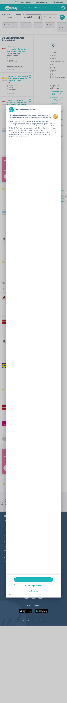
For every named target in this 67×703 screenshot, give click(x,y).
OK (33, 580)
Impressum (55, 595)
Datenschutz (12, 595)
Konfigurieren (33, 591)
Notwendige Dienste (33, 586)
